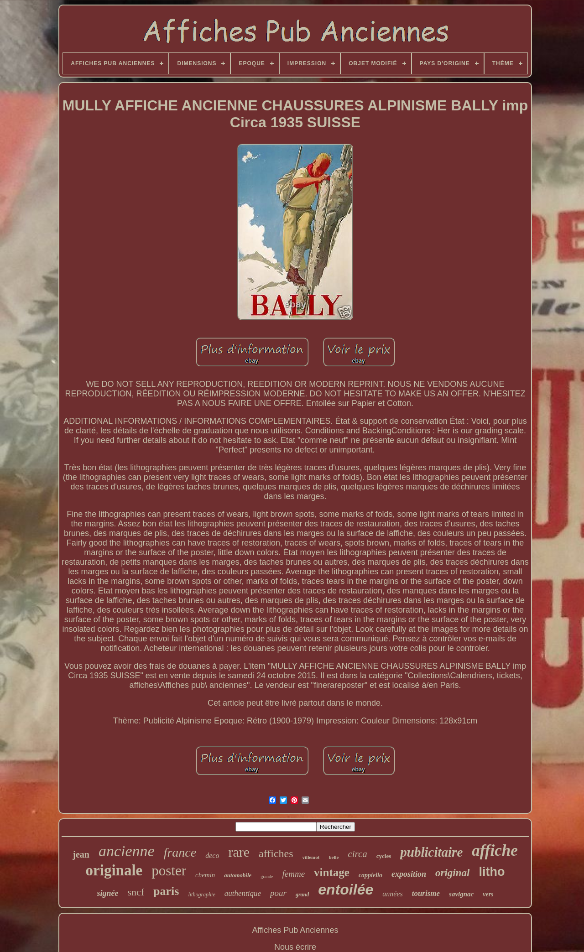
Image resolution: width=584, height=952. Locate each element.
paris (166, 891)
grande (267, 876)
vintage (331, 872)
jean (81, 854)
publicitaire (431, 852)
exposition (408, 874)
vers (488, 894)
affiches (276, 853)
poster (168, 871)
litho (492, 872)
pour (278, 893)
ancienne (127, 851)
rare (239, 851)
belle (333, 857)
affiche (494, 850)
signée (107, 893)
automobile (237, 875)
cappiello (370, 875)
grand (302, 894)
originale (114, 870)
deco (212, 855)
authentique (242, 893)
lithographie (201, 894)
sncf (135, 892)
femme (293, 874)
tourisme (426, 893)
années (392, 894)
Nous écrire (295, 947)
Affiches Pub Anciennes (295, 930)
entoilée (345, 889)
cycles (383, 856)
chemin (205, 875)
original (452, 873)
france (180, 852)
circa (357, 853)
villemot (311, 857)
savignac (461, 894)
